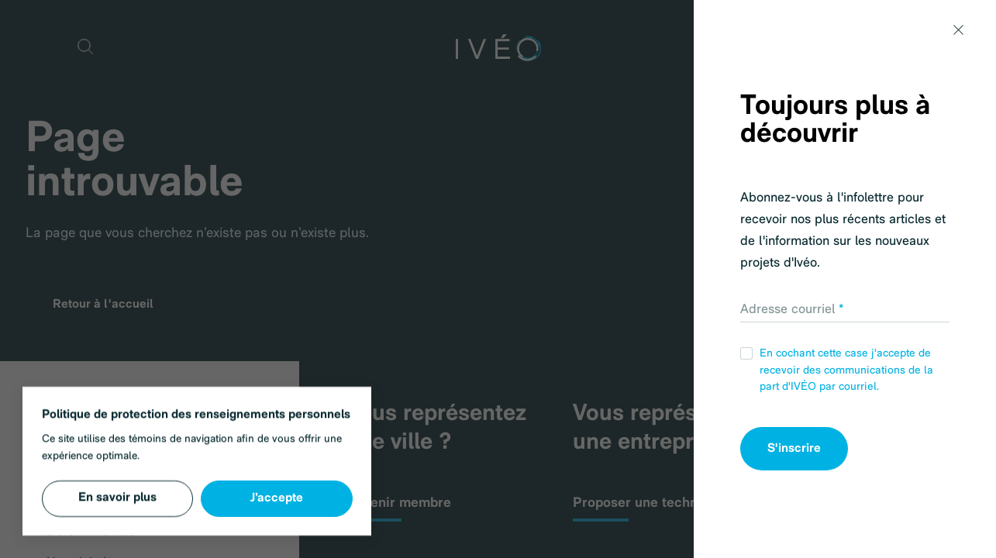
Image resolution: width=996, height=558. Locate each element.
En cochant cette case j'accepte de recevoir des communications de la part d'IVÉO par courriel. (836, 370)
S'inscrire (794, 449)
